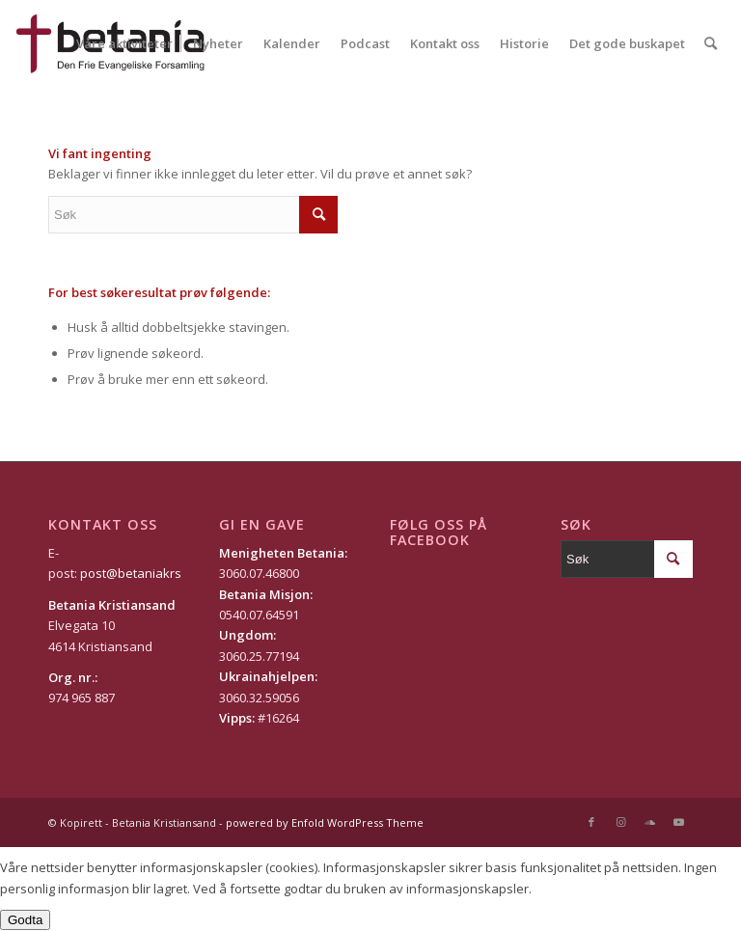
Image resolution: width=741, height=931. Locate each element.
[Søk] (711, 43)
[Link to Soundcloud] (649, 822)
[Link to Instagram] (620, 822)
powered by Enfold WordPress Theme (325, 822)
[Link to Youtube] (678, 822)
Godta (25, 920)
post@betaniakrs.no (140, 573)
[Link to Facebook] (591, 822)
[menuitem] (124, 43)
